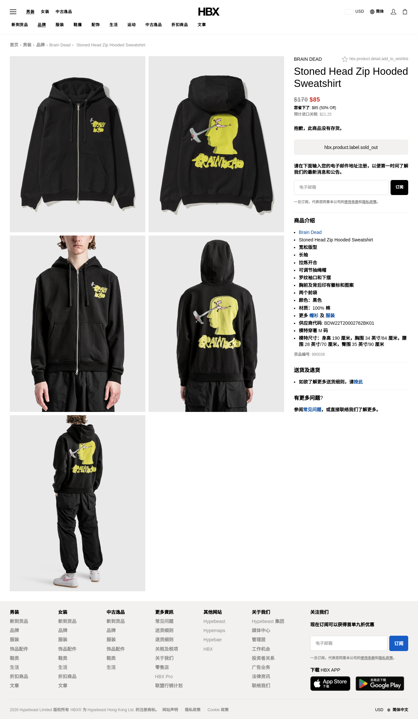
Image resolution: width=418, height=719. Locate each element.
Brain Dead (60, 44)
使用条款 (351, 202)
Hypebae (212, 639)
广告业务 (261, 667)
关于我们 (164, 658)
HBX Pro (164, 676)
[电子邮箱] (341, 187)
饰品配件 (19, 649)
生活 (14, 667)
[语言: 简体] (377, 11)
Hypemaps (214, 630)
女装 (45, 12)
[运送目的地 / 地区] (354, 11)
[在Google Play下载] (379, 683)
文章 (14, 685)
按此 (358, 381)
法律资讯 (261, 676)
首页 (14, 44)
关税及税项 (166, 649)
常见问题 (164, 621)
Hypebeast (214, 621)
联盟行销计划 (169, 685)
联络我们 (261, 685)
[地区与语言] (387, 710)
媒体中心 (261, 630)
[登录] (393, 11)
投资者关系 (263, 658)
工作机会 (261, 649)
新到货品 (19, 621)
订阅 (399, 187)
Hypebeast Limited (36, 710)
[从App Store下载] (330, 683)
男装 (30, 12)
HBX (208, 649)
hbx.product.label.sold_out (351, 147)
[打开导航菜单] (13, 11)
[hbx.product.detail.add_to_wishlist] (375, 60)
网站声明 (170, 710)
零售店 (162, 667)
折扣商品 (19, 676)
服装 (330, 315)
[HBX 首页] (209, 11)
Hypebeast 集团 (268, 621)
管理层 (258, 639)
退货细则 (164, 639)
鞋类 (14, 658)
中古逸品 (64, 12)
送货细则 (164, 630)
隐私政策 (369, 202)
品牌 (40, 44)
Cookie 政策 (218, 710)
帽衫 (313, 315)
